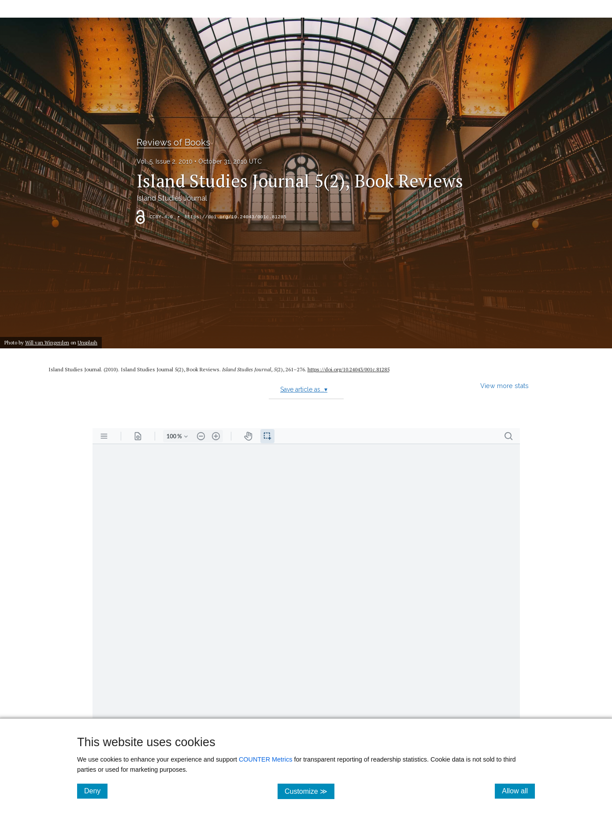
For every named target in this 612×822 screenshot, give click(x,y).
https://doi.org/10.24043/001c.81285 (235, 217)
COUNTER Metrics (266, 759)
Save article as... (303, 389)
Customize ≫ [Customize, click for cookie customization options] (309, 791)
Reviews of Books (173, 142)
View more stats (504, 385)
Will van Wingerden (47, 342)
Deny (96, 791)
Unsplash (87, 342)
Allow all (518, 791)
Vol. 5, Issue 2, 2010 (165, 161)
